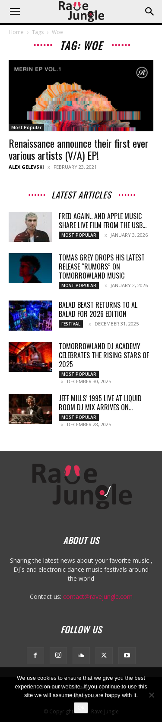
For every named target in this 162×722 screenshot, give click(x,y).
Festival (70, 324)
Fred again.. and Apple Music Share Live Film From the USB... (102, 220)
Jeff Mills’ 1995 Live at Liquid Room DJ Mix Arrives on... (100, 402)
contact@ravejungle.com (98, 596)
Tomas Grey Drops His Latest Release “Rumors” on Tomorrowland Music (102, 266)
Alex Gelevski (26, 167)
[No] (151, 695)
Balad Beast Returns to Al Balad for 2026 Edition (98, 309)
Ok (81, 707)
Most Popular (26, 127)
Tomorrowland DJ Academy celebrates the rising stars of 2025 (104, 355)
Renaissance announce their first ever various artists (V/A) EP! (79, 149)
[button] (15, 11)
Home (16, 32)
